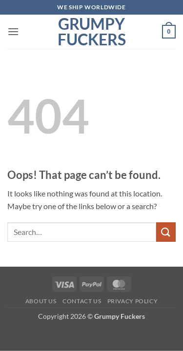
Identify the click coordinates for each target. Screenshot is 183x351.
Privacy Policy (132, 301)
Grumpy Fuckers (92, 31)
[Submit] (166, 231)
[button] (13, 31)
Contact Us (81, 301)
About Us (41, 301)
